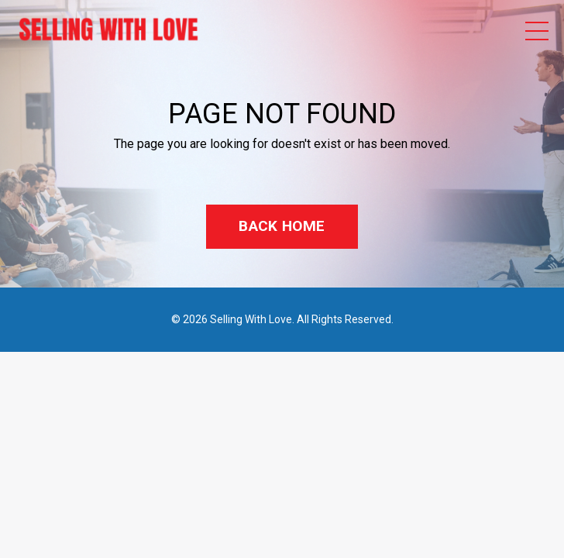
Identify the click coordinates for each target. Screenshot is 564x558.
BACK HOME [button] (282, 226)
